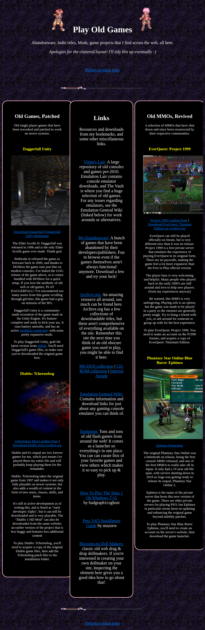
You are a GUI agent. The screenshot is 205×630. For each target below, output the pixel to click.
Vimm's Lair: (95, 162)
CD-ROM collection (102, 368)
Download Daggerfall (29, 232)
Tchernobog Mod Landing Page (36, 441)
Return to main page (102, 70)
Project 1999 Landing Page (168, 220)
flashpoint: (89, 431)
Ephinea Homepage (169, 445)
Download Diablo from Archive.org (37, 445)
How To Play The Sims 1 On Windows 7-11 (101, 495)
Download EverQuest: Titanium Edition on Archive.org (170, 226)
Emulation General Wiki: (101, 394)
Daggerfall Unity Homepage (42, 234)
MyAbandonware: (93, 238)
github (42, 346)
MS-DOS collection (96, 366)
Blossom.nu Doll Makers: (102, 543)
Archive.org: (90, 294)
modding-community (34, 330)
